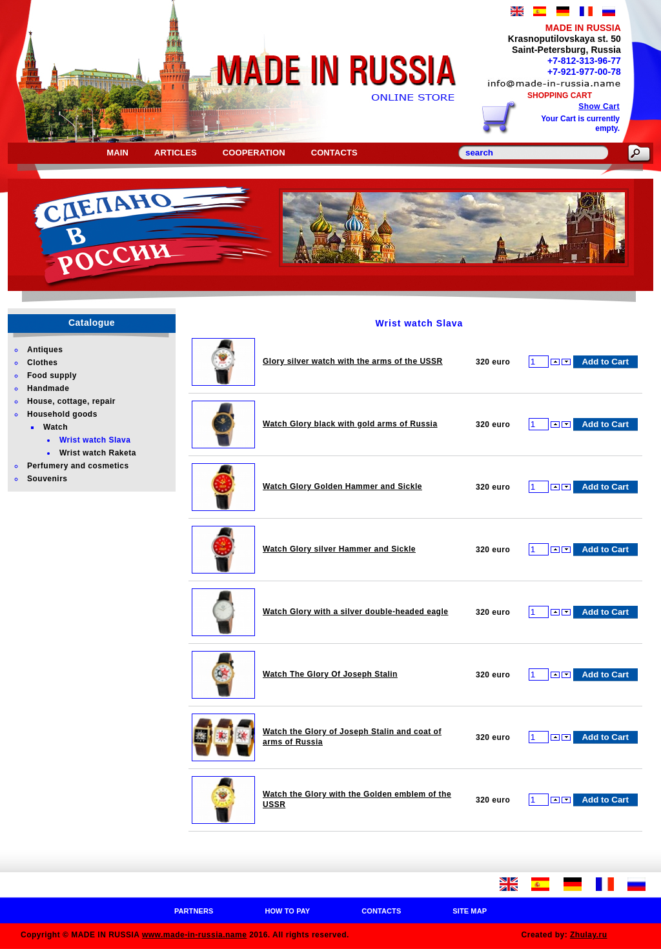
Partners (194, 911)
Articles (175, 152)
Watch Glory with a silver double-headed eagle (355, 611)
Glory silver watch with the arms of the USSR (353, 361)
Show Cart (599, 106)
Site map (470, 911)
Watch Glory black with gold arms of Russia (350, 423)
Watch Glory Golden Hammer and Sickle (342, 486)
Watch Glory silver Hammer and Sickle (339, 549)
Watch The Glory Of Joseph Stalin (330, 674)
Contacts (334, 152)
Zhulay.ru (588, 934)
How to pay (287, 911)
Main (117, 152)
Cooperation (254, 152)
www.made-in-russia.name (194, 934)
